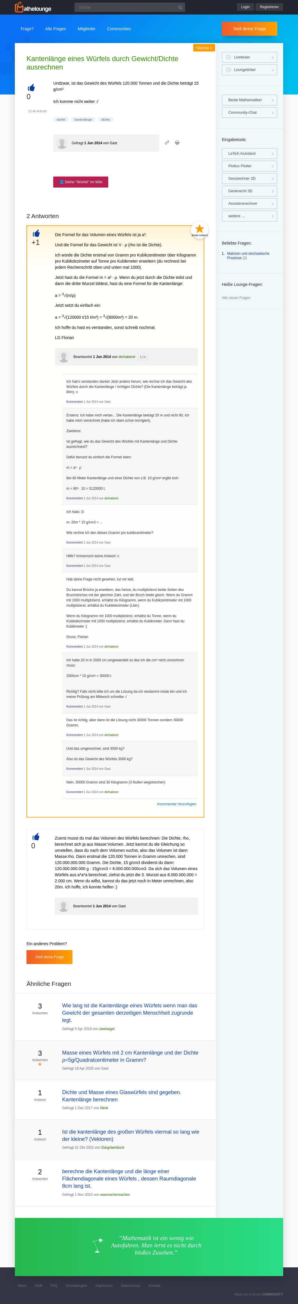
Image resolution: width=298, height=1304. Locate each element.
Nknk (104, 1108)
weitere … (236, 216)
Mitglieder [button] (86, 28)
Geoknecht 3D (240, 191)
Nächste (204, 48)
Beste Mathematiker (245, 100)
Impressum (104, 1286)
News (22, 1286)
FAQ (53, 1286)
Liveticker (242, 57)
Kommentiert (74, 401)
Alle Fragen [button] (55, 28)
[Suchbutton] (180, 7)
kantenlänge (83, 119)
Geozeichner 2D (242, 178)
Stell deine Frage (249, 28)
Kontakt (155, 1286)
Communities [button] (119, 28)
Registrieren (269, 7)
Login (245, 7)
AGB (38, 1286)
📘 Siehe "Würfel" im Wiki (80, 182)
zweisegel (107, 1029)
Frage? (27, 28)
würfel (61, 119)
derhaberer (127, 357)
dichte (105, 119)
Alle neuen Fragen (236, 298)
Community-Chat (242, 112)
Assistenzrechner (242, 203)
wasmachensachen (115, 1195)
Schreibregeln (76, 1286)
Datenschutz (131, 1286)
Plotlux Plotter (239, 166)
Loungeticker (245, 69)
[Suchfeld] (129, 7)
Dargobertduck (112, 1148)
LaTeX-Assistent (242, 153)
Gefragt (77, 143)
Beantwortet (82, 357)
